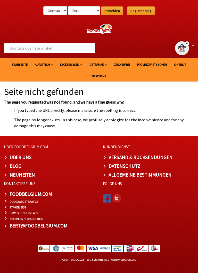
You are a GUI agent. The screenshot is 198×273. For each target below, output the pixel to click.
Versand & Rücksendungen (140, 157)
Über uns (20, 157)
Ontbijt (180, 65)
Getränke (98, 65)
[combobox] (49, 48)
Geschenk (99, 76)
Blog (15, 166)
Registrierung (141, 10)
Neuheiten (22, 175)
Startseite (20, 65)
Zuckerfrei (122, 65)
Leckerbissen (71, 65)
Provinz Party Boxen (152, 65)
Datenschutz (124, 166)
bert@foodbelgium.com (38, 226)
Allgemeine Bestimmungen (140, 175)
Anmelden (112, 10)
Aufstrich (44, 65)
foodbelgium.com (31, 194)
